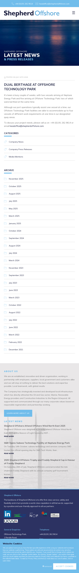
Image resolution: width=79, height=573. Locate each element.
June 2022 (13, 327)
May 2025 (13, 208)
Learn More (6, 561)
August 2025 (14, 193)
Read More (9, 436)
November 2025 (16, 179)
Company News (16, 142)
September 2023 (16, 275)
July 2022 (13, 320)
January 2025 (15, 223)
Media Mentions (16, 156)
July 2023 (13, 283)
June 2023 (13, 290)
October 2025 (15, 186)
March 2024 (14, 260)
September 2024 (16, 238)
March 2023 (14, 297)
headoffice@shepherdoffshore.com (54, 4)
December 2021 (16, 349)
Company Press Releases (20, 149)
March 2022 (14, 334)
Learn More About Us (18, 413)
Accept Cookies (64, 566)
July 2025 (13, 201)
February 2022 (15, 342)
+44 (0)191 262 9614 (24, 4)
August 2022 (14, 312)
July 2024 (13, 253)
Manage (48, 566)
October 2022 (15, 305)
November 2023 (16, 268)
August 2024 (14, 245)
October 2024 (15, 231)
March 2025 (14, 216)
